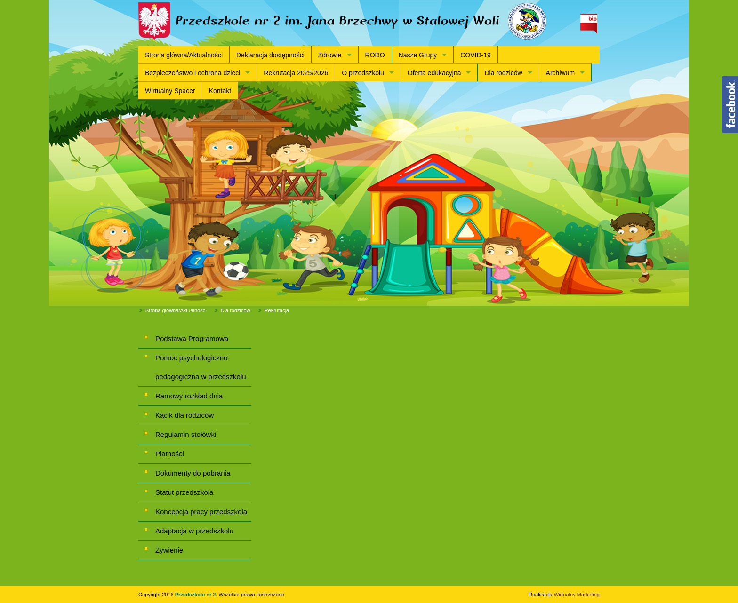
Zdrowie (330, 55)
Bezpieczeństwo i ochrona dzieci (192, 73)
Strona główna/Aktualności (184, 55)
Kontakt (220, 91)
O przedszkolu (363, 73)
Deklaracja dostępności (270, 55)
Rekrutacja (277, 310)
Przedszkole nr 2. (197, 594)
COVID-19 (475, 55)
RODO (375, 55)
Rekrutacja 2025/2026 (296, 73)
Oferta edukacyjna (434, 73)
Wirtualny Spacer (170, 91)
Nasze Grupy (418, 55)
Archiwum (560, 73)
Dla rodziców (503, 73)
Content (730, 104)
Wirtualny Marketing (577, 594)
